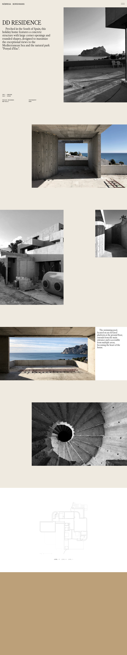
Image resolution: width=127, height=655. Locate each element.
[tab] (57, 559)
